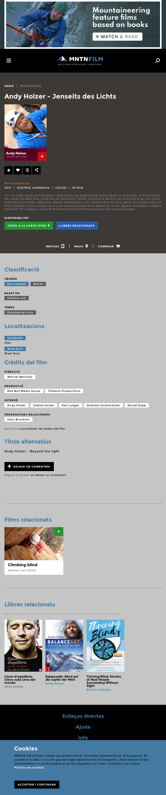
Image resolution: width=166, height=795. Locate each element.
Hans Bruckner (18, 419)
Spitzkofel (15, 338)
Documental (16, 284)
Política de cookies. (29, 767)
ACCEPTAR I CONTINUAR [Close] (37, 784)
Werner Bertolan (17, 183)
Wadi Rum (15, 348)
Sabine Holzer (43, 405)
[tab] (42, 156)
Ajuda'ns (11, 428)
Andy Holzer (16, 405)
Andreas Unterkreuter (103, 405)
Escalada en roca (20, 312)
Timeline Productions (64, 391)
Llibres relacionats (76, 225)
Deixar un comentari (29, 466)
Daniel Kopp (137, 405)
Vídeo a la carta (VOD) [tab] (29, 225)
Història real (16, 298)
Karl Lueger (70, 405)
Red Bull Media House (23, 391)
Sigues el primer (17, 475)
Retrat (38, 284)
